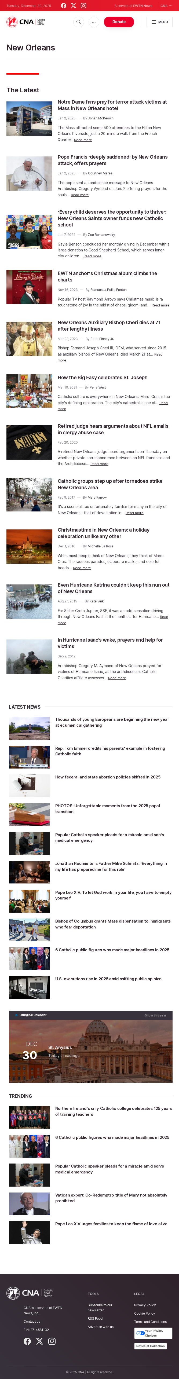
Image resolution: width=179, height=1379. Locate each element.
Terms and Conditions (150, 1322)
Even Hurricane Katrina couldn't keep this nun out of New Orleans (110, 593)
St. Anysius (60, 1052)
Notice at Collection (150, 1346)
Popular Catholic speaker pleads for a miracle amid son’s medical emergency (112, 842)
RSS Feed (95, 1318)
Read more (83, 139)
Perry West (98, 393)
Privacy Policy (145, 1305)
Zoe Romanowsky (101, 235)
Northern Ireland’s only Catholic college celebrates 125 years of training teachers (113, 1116)
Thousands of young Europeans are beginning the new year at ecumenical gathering (112, 727)
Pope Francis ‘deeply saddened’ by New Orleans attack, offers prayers (109, 159)
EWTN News (142, 6)
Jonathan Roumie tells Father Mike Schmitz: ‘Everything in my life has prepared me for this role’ (113, 871)
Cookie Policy (144, 1313)
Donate (119, 21)
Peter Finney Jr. (102, 344)
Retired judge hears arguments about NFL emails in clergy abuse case (111, 434)
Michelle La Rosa (101, 552)
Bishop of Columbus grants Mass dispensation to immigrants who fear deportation (111, 929)
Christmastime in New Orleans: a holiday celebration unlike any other (109, 538)
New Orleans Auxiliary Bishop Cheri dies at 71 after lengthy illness (112, 331)
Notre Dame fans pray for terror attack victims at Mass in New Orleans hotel (106, 104)
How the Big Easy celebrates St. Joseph (108, 383)
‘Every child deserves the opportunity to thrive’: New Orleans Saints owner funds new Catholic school (109, 218)
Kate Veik (97, 607)
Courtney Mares (100, 173)
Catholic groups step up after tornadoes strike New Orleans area (109, 489)
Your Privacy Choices (149, 1333)
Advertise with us (101, 1327)
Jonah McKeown (101, 118)
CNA (166, 5)
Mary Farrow (97, 503)
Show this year (155, 1020)
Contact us (32, 1321)
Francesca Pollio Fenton (108, 290)
